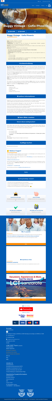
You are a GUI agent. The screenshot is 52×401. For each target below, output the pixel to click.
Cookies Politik (9, 382)
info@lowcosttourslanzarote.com (13, 159)
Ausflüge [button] (38, 5)
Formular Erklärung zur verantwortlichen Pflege (15, 371)
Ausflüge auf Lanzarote (11, 350)
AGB (7, 380)
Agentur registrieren (10, 348)
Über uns (8, 355)
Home (33, 5)
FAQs (7, 359)
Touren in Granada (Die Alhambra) (13, 353)
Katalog (42, 5)
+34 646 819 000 (17, 165)
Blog (7, 357)
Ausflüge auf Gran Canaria (11, 352)
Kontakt (7, 342)
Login (39, 1)
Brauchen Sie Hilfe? (46, 1)
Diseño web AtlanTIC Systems (42, 399)
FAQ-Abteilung (29, 156)
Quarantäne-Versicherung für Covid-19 (14, 368)
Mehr (26, 244)
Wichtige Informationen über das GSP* (14, 369)
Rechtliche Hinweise (10, 377)
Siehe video (26, 271)
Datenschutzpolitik (10, 379)
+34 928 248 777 (10, 165)
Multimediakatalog (26, 299)
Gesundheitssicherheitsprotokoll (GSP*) (14, 366)
